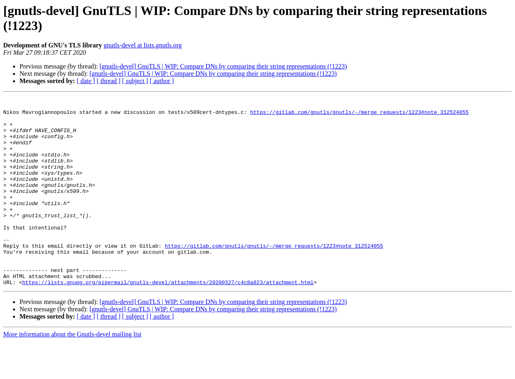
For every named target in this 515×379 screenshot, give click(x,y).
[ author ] (162, 80)
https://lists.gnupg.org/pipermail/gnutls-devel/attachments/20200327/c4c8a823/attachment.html (168, 319)
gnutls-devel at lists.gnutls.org (142, 45)
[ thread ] (109, 80)
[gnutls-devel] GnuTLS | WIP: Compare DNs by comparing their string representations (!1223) (223, 66)
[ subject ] (135, 80)
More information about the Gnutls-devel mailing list (72, 371)
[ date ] (86, 80)
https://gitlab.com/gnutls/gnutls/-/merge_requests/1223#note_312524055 (359, 115)
